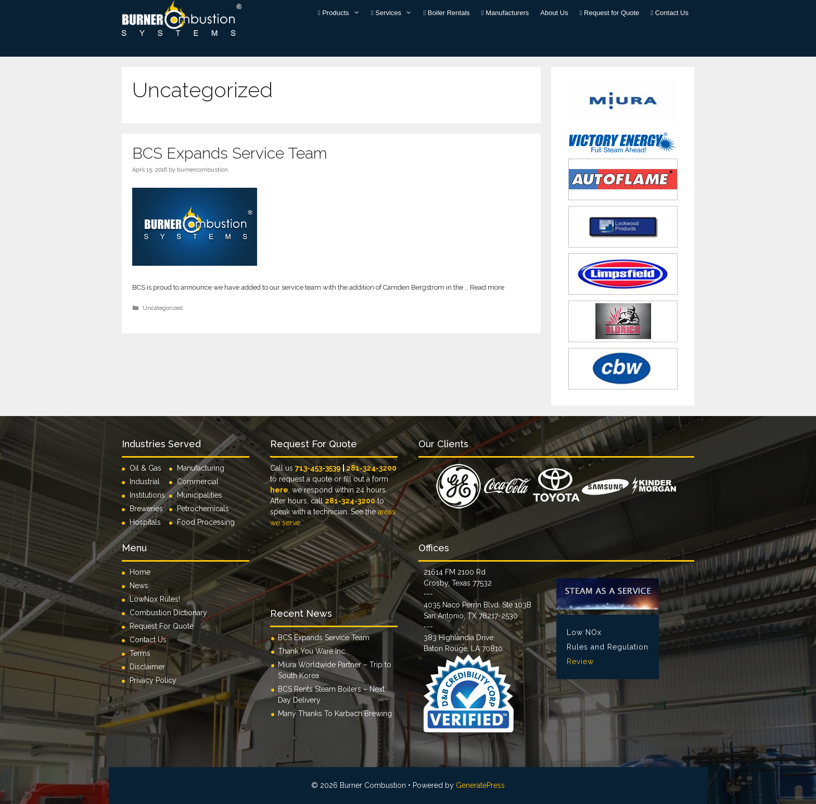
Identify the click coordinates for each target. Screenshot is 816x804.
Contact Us (669, 13)
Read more (487, 287)
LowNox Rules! (155, 599)
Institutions (149, 495)
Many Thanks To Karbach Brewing (335, 713)
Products (341, 13)
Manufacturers (505, 13)
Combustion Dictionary (168, 612)
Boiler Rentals (447, 13)
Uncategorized (163, 308)
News (139, 585)
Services (394, 13)
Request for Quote (610, 13)
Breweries (146, 508)
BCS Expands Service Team (229, 153)
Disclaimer (147, 667)
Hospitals (145, 522)
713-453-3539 (318, 468)
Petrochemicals (203, 508)
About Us (554, 13)
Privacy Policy (153, 680)
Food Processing (206, 522)
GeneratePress (480, 785)
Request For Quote (162, 626)
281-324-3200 (371, 468)
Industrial (145, 481)
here (279, 490)
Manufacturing (200, 468)
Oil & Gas (145, 468)
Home (140, 572)
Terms (140, 653)
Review (580, 661)
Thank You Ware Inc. (312, 651)
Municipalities (199, 495)
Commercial (198, 481)
